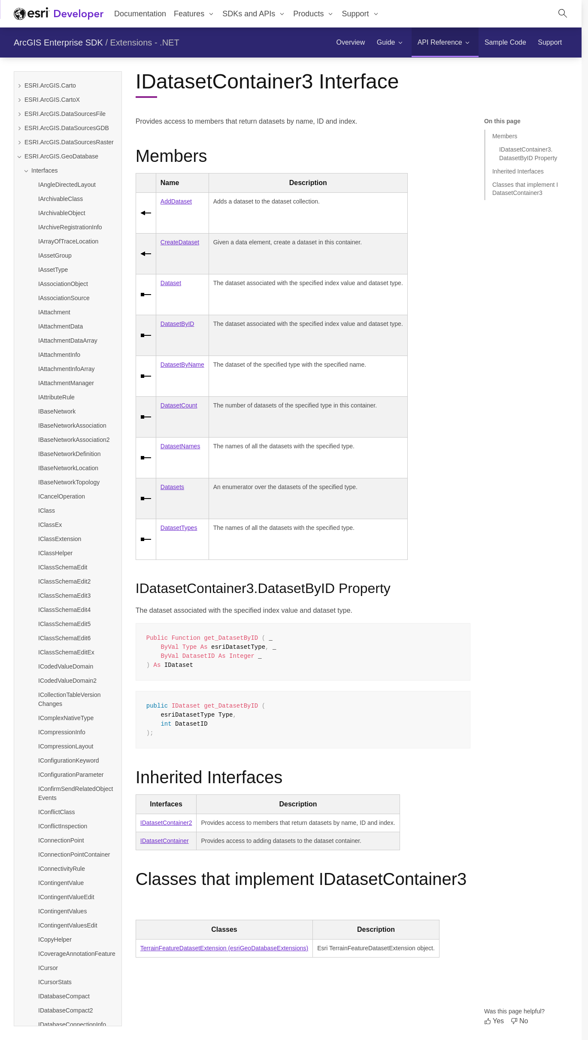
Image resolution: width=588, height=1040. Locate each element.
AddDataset (176, 201)
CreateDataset (180, 242)
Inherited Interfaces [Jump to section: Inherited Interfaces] (518, 171)
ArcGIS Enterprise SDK (58, 42)
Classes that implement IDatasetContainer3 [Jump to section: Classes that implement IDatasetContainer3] (525, 188)
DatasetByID (177, 323)
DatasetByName (182, 364)
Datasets (172, 487)
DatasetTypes (179, 527)
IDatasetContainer (164, 840)
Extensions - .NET (144, 42)
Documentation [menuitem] (140, 13)
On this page (502, 121)
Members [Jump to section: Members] (504, 136)
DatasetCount (179, 405)
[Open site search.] (563, 13)
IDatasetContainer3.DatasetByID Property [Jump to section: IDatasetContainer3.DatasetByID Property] (528, 153)
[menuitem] (194, 13)
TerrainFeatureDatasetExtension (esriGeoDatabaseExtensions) (224, 948)
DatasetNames (180, 446)
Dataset (171, 283)
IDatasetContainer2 (166, 822)
